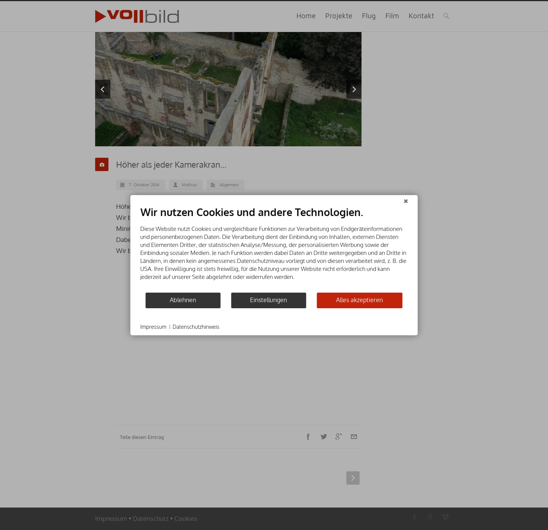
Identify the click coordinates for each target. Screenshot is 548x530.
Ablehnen (183, 300)
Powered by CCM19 (387, 327)
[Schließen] (406, 201)
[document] (274, 249)
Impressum (153, 326)
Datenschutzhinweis (195, 326)
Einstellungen (268, 300)
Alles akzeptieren (359, 300)
